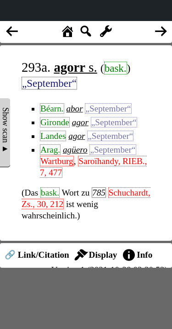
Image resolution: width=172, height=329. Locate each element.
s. (75, 67)
